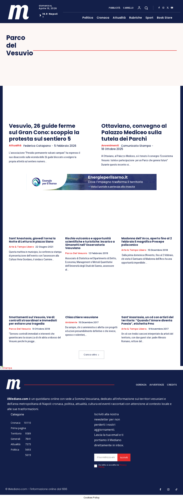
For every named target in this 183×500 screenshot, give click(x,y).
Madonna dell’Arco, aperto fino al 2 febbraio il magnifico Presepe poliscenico (146, 242)
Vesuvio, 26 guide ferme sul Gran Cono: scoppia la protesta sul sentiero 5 (44, 132)
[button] (146, 8)
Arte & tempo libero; (134, 329)
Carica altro (91, 354)
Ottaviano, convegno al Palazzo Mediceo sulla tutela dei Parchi (134, 132)
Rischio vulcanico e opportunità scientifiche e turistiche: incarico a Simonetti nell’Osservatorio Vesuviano (90, 243)
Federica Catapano (38, 146)
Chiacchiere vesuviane (81, 317)
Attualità (15, 145)
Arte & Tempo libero (21, 247)
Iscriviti (124, 457)
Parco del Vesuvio (76, 253)
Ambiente (71, 322)
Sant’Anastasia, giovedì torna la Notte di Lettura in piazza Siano (32, 240)
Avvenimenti (110, 145)
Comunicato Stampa (137, 146)
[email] (106, 457)
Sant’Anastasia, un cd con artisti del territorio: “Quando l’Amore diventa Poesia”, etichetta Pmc (147, 320)
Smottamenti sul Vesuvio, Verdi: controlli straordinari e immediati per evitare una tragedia (33, 320)
